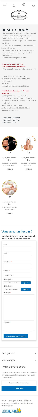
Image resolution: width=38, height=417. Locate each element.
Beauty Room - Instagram (11, 120)
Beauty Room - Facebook (11, 118)
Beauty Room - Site (9, 123)
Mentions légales (7, 405)
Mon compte (9, 360)
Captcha (7, 322)
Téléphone (8, 262)
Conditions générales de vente (22, 403)
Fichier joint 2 (8, 286)
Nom (5, 244)
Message (7, 292)
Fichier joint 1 (8, 279)
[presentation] (19, 328)
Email (6, 253)
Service (7, 271)
